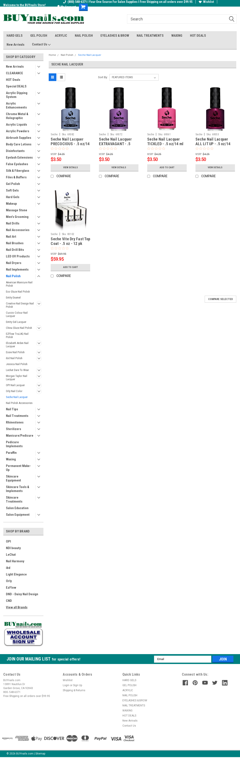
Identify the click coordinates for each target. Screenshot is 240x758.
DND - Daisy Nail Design (22, 594)
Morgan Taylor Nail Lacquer (16, 377)
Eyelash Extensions (19, 157)
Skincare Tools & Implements (17, 489)
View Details (70, 167)
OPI (8, 541)
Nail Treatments (17, 416)
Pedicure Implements (14, 444)
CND (9, 601)
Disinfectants (15, 151)
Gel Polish (13, 184)
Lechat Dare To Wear (17, 370)
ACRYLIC (61, 36)
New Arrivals (15, 45)
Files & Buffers (16, 177)
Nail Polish (13, 276)
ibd (8, 568)
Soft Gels (12, 190)
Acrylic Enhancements (16, 105)
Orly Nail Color (14, 391)
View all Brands (16, 607)
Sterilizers (13, 429)
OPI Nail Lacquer (15, 385)
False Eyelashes (17, 164)
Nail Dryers (13, 263)
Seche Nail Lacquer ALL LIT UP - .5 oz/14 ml (212, 144)
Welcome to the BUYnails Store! (24, 5)
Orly (9, 581)
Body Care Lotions (18, 144)
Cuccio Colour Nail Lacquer (17, 314)
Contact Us (41, 44)
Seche (54, 134)
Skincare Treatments (14, 499)
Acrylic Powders (17, 131)
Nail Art (11, 237)
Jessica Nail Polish (16, 364)
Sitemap (40, 753)
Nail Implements (17, 269)
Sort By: (103, 77)
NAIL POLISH (84, 36)
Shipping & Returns (74, 690)
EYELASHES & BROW (114, 36)
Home (52, 55)
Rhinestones (14, 422)
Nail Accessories (17, 230)
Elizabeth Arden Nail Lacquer (17, 344)
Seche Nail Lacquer (17, 397)
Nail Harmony (15, 561)
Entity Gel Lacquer (16, 322)
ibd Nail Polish (14, 358)
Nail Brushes (14, 243)
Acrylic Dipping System (16, 95)
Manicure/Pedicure (19, 436)
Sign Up (77, 685)
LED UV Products (18, 256)
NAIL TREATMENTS (150, 36)
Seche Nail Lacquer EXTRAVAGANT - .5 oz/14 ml (115, 144)
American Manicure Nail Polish (19, 284)
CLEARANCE (14, 73)
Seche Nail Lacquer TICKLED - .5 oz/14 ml (165, 141)
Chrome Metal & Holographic (17, 116)
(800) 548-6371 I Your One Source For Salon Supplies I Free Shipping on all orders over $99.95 (127, 2)
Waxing (11, 459)
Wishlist (206, 2)
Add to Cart (167, 167)
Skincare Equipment (13, 478)
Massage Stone (16, 210)
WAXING (176, 36)
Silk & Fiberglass (17, 171)
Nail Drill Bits (15, 250)
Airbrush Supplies (18, 138)
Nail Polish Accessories (19, 403)
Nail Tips (12, 409)
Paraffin (11, 453)
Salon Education (17, 508)
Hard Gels (12, 197)
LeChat (11, 555)
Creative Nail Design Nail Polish (20, 305)
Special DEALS (16, 86)
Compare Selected (220, 299)
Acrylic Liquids (16, 125)
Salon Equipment (18, 515)
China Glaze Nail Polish (19, 327)
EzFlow (11, 588)
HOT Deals (13, 80)
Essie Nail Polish (15, 352)
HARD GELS (15, 36)
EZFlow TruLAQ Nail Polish (17, 335)
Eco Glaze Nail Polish (18, 291)
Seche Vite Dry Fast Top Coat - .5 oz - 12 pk (70, 241)
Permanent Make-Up (18, 468)
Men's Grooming (17, 217)
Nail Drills (12, 223)
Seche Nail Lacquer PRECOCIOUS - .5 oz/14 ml (70, 144)
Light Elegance (16, 574)
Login (66, 685)
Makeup (11, 204)
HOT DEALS (198, 36)
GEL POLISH (38, 36)
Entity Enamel (13, 297)
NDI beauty (13, 548)
